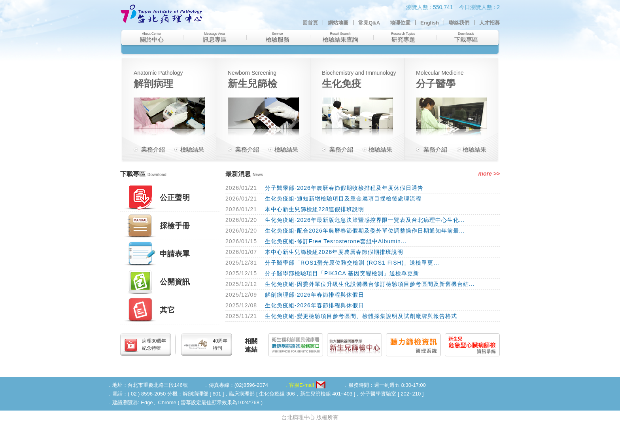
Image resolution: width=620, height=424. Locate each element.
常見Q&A (369, 23)
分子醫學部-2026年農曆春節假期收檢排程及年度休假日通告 (344, 188)
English (429, 23)
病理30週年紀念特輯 (154, 344)
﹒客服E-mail (299, 385)
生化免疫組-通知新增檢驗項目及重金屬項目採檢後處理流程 (343, 198)
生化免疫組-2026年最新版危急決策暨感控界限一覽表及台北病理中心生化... (365, 220)
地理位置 (400, 23)
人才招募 (489, 23)
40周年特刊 (220, 344)
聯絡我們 (459, 23)
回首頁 (310, 23)
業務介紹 (153, 149)
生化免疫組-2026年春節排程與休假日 (314, 305)
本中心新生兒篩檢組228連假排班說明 (314, 209)
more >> (489, 173)
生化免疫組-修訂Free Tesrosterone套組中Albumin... (335, 241)
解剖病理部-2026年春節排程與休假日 (314, 295)
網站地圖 (338, 23)
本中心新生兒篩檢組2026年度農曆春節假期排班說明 (334, 252)
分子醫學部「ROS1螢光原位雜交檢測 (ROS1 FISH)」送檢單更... (352, 262)
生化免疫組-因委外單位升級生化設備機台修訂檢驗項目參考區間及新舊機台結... (369, 284)
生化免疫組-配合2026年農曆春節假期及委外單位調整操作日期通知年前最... (365, 230)
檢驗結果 (192, 149)
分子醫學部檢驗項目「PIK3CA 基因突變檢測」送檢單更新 (342, 273)
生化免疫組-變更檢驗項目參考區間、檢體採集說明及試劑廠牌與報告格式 (361, 316)
